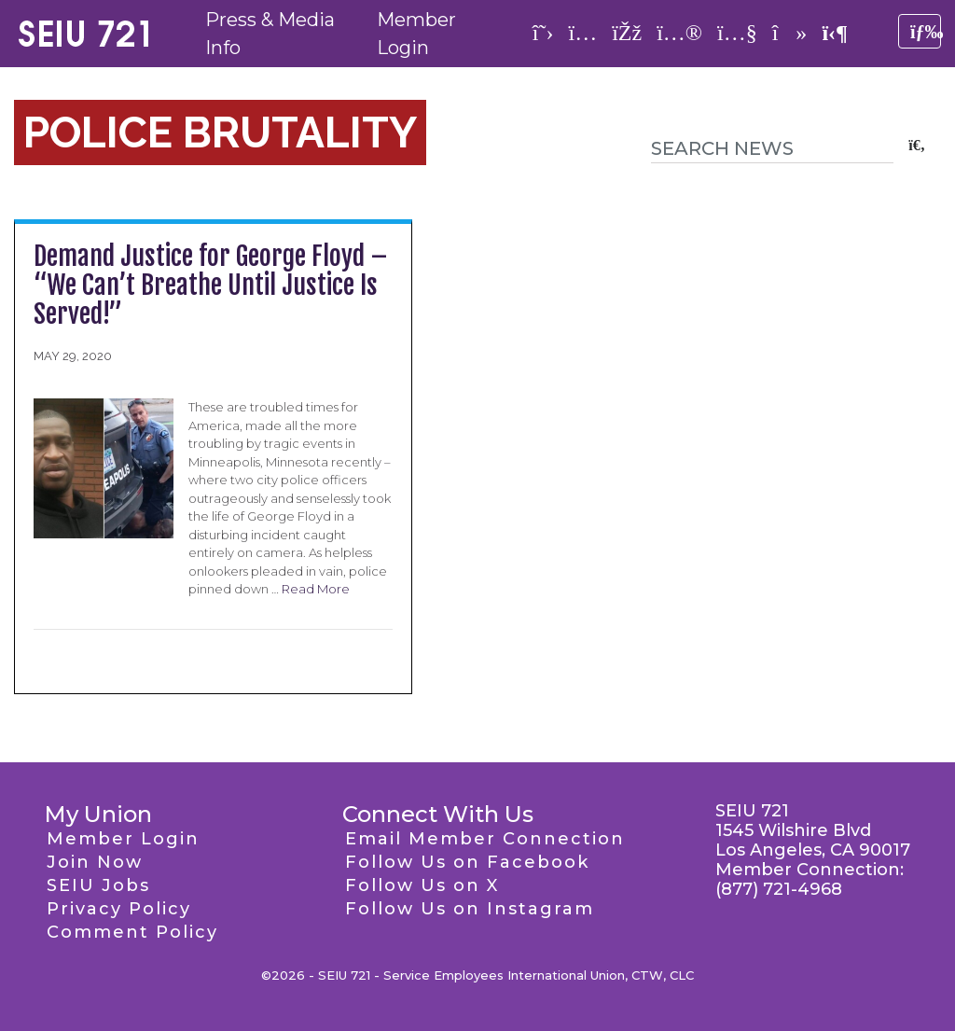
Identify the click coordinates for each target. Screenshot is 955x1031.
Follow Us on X (422, 885)
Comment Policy (132, 932)
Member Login (123, 839)
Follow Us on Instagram (469, 909)
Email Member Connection (485, 839)
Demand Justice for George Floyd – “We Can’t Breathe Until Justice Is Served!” (211, 285)
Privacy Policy (119, 909)
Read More (316, 588)
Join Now (95, 862)
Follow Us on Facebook (467, 862)
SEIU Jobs (98, 885)
